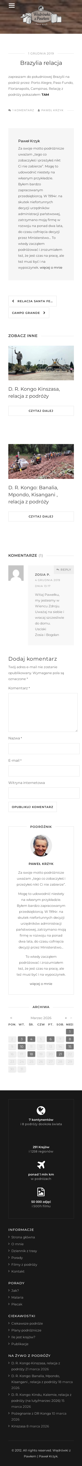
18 (31, 1054)
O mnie (17, 1244)
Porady (17, 1258)
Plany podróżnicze (26, 1330)
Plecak (16, 1304)
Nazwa (15, 738)
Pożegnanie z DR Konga (31, 1413)
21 (60, 1054)
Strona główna (23, 1237)
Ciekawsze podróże (27, 1323)
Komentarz (19, 688)
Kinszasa (18, 1426)
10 (21, 1046)
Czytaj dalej (41, 410)
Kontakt (17, 1271)
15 (69, 1046)
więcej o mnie (51, 267)
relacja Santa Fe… (32, 301)
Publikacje (19, 1344)
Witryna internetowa (26, 783)
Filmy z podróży (24, 1264)
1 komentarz (23, 110)
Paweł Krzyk (52, 110)
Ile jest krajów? (23, 1337)
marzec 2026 (41, 1018)
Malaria (17, 1297)
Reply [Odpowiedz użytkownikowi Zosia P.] (63, 569)
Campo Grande (28, 313)
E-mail (14, 760)
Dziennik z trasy (24, 1251)
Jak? (15, 1290)
